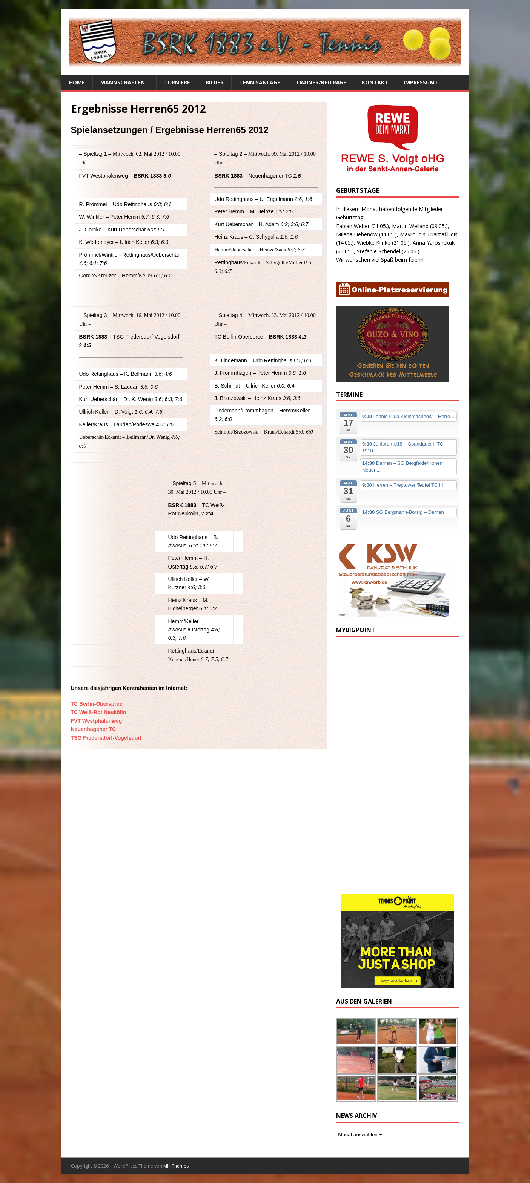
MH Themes (176, 1166)
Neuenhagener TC (93, 729)
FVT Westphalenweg (96, 721)
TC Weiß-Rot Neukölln (98, 712)
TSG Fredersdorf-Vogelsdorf (106, 738)
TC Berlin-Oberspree (97, 704)
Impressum (419, 82)
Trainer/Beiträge (321, 82)
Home (77, 82)
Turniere (177, 82)
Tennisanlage (259, 82)
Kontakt (375, 82)
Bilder (215, 82)
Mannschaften (122, 82)
